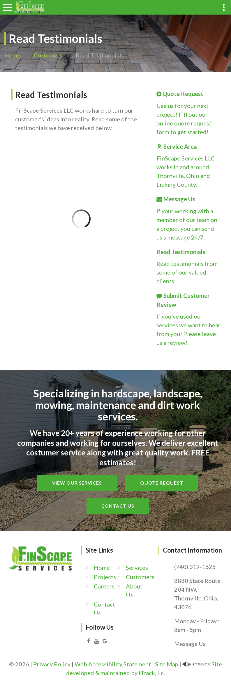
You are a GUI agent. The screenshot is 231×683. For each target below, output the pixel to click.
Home (12, 55)
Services (137, 567)
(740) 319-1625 (195, 566)
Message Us (190, 643)
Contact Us (117, 506)
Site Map (166, 664)
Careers (104, 586)
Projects (105, 576)
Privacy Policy (51, 664)
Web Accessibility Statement (113, 664)
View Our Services (77, 482)
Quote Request (161, 482)
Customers (48, 55)
